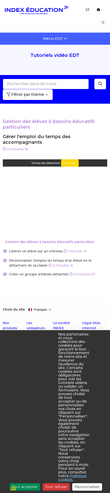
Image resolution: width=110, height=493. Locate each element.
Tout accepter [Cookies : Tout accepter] (25, 487)
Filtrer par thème (25, 94)
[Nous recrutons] (98, 10)
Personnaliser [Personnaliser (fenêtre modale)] (87, 487)
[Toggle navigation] (103, 22)
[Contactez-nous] (87, 10)
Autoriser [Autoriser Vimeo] (69, 163)
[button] (55, 251)
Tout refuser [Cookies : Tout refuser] (56, 487)
